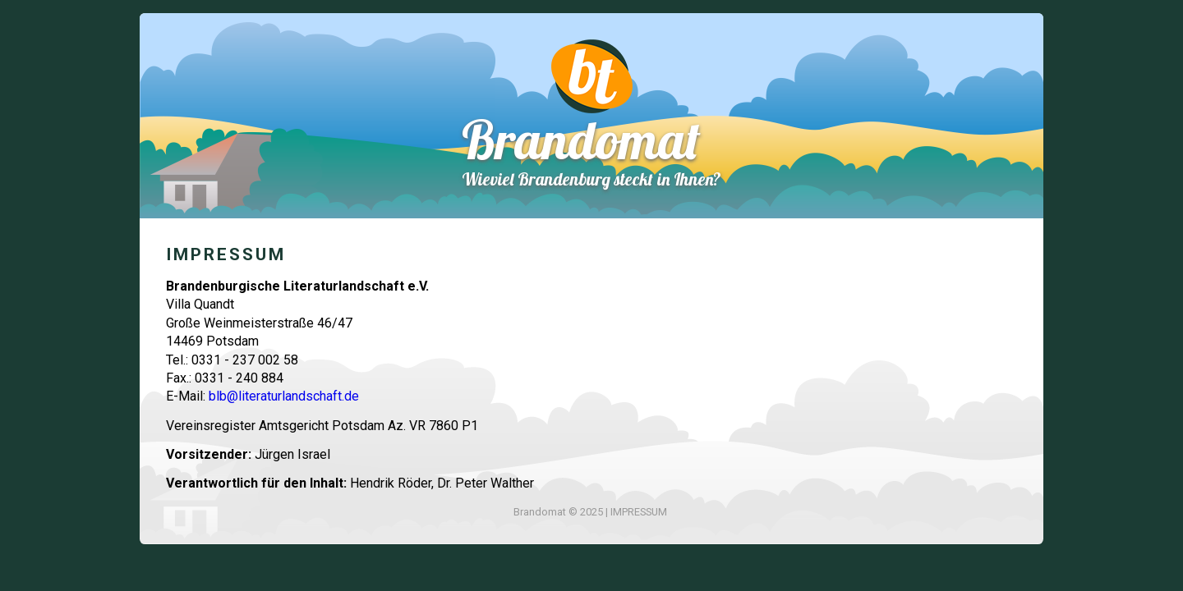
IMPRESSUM (638, 512)
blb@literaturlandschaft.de (284, 396)
